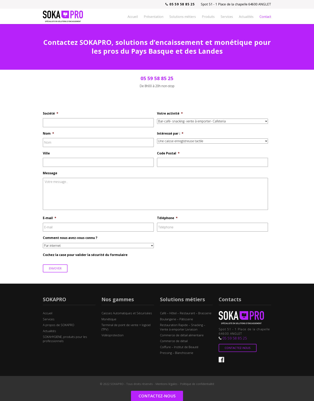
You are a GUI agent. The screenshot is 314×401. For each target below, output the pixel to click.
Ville (46, 153)
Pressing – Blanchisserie (176, 353)
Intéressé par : (170, 133)
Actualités (246, 16)
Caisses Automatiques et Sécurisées (127, 313)
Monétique (109, 319)
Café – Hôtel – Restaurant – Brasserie (185, 313)
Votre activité (170, 113)
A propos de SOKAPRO (58, 325)
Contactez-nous (238, 348)
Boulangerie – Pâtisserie (176, 319)
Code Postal (168, 153)
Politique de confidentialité (197, 384)
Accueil (133, 16)
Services (227, 16)
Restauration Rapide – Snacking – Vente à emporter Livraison (182, 327)
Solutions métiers (182, 16)
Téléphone (167, 218)
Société (50, 113)
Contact (265, 16)
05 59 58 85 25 (180, 4)
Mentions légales (166, 384)
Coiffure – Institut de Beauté (179, 347)
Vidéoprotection (113, 335)
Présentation (153, 16)
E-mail (49, 218)
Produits (208, 16)
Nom (48, 133)
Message (50, 173)
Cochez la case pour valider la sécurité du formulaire (85, 255)
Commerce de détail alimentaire (182, 335)
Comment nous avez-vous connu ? (70, 238)
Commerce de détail (174, 341)
